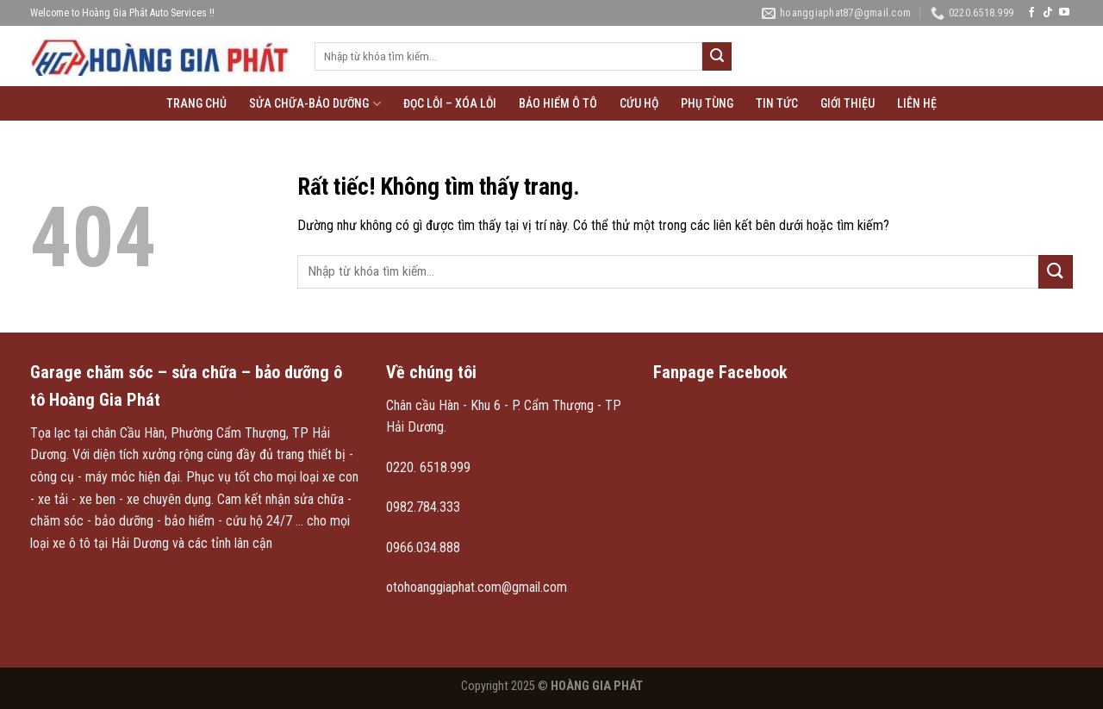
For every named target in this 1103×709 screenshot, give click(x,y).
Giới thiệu (847, 103)
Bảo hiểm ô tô (558, 103)
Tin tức (777, 103)
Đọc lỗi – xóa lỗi (449, 103)
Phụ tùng (707, 103)
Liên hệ (917, 103)
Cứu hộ (639, 103)
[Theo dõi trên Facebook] (1031, 13)
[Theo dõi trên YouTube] (1064, 13)
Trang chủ (196, 103)
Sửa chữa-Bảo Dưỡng (314, 104)
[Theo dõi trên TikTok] (1048, 13)
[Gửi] (717, 57)
